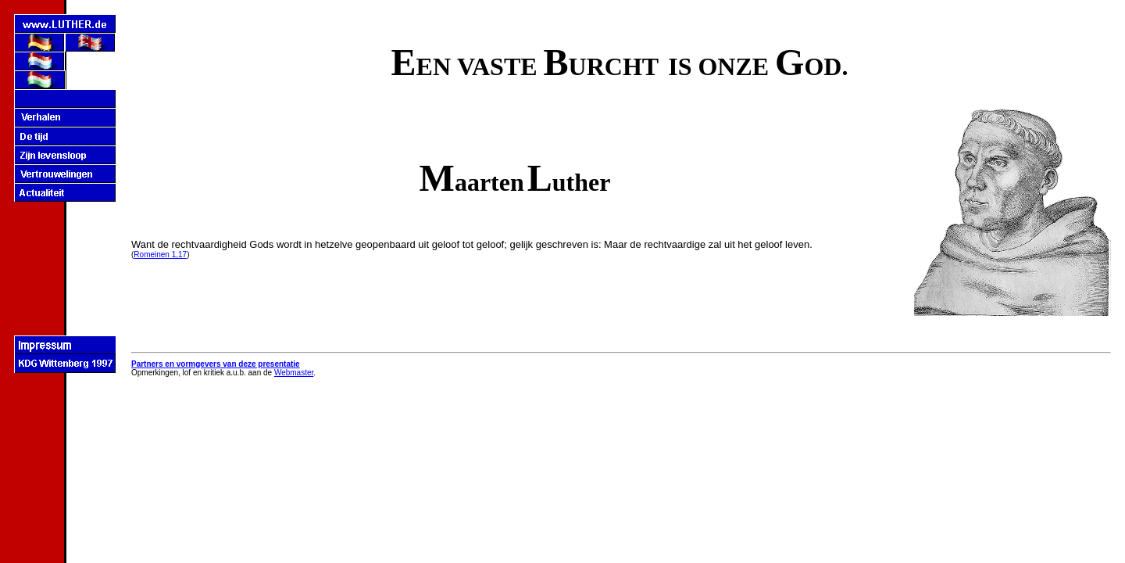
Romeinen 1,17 (160, 254)
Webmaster (293, 372)
